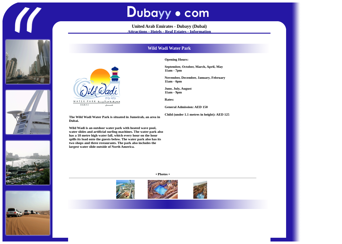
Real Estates (175, 31)
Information (200, 31)
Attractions (137, 31)
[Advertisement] (162, 162)
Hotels (156, 31)
